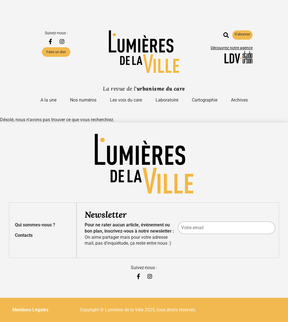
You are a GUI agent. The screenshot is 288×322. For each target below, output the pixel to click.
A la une (48, 100)
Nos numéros (83, 100)
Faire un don (56, 52)
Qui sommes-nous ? (35, 225)
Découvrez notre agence (232, 48)
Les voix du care (126, 100)
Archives (239, 100)
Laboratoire (167, 100)
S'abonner (242, 34)
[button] (226, 35)
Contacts (24, 235)
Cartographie (204, 100)
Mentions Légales (30, 309)
